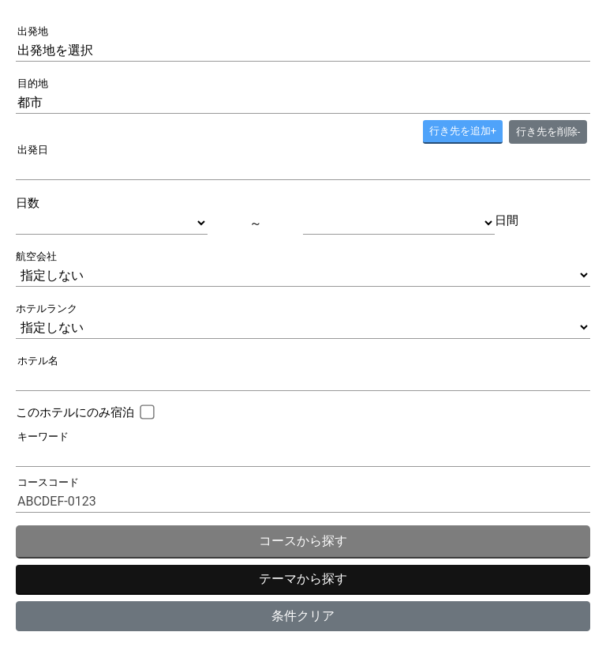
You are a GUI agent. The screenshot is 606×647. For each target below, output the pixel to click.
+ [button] (462, 131)
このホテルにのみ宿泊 (75, 412)
